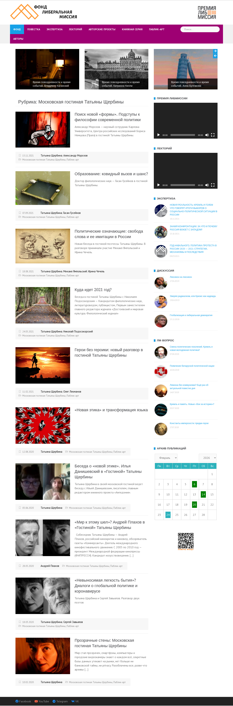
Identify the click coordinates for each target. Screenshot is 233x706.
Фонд (17, 29)
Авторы (18, 38)
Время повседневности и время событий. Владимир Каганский (51, 84)
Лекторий (75, 29)
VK (77, 701)
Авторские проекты (102, 29)
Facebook (25, 701)
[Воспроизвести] (158, 135)
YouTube (44, 701)
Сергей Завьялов (73, 622)
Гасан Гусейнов (72, 213)
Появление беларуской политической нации (192, 366)
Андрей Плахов (50, 566)
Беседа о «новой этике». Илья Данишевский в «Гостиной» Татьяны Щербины (108, 471)
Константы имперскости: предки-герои (189, 423)
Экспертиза (54, 29)
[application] (186, 121)
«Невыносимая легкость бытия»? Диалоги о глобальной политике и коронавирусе (106, 585)
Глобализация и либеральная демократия (191, 315)
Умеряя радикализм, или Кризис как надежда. (193, 296)
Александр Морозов (75, 155)
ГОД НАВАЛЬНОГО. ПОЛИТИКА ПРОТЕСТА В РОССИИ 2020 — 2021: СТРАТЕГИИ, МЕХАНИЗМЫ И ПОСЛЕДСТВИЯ (193, 248)
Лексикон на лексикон (181, 277)
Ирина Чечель (96, 271)
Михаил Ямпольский (75, 271)
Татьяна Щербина (51, 155)
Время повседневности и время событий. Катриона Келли (121, 84)
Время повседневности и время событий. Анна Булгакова (190, 84)
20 (194, 504)
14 (203, 494)
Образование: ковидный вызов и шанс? (111, 174)
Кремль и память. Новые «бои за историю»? (192, 404)
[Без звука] (207, 135)
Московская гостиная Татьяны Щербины (44, 159)
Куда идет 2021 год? (93, 289)
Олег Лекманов (72, 391)
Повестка (33, 29)
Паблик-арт (157, 29)
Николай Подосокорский (78, 331)
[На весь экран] (213, 135)
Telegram (62, 701)
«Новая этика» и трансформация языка (111, 410)
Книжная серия (132, 29)
